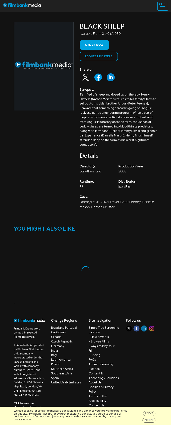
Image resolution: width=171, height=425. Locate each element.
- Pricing (94, 355)
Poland (55, 364)
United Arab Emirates (66, 382)
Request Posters (99, 56)
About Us (95, 382)
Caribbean (58, 332)
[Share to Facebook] (98, 77)
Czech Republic (62, 341)
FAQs (92, 359)
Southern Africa (62, 369)
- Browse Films (99, 341)
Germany (57, 346)
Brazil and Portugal (64, 327)
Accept (149, 420)
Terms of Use (98, 396)
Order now (94, 45)
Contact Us (96, 405)
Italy (54, 355)
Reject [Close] (149, 413)
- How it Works (99, 337)
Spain (55, 378)
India (54, 350)
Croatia (56, 337)
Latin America (61, 359)
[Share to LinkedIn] (111, 77)
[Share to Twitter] (86, 77)
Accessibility (97, 401)
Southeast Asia (61, 373)
